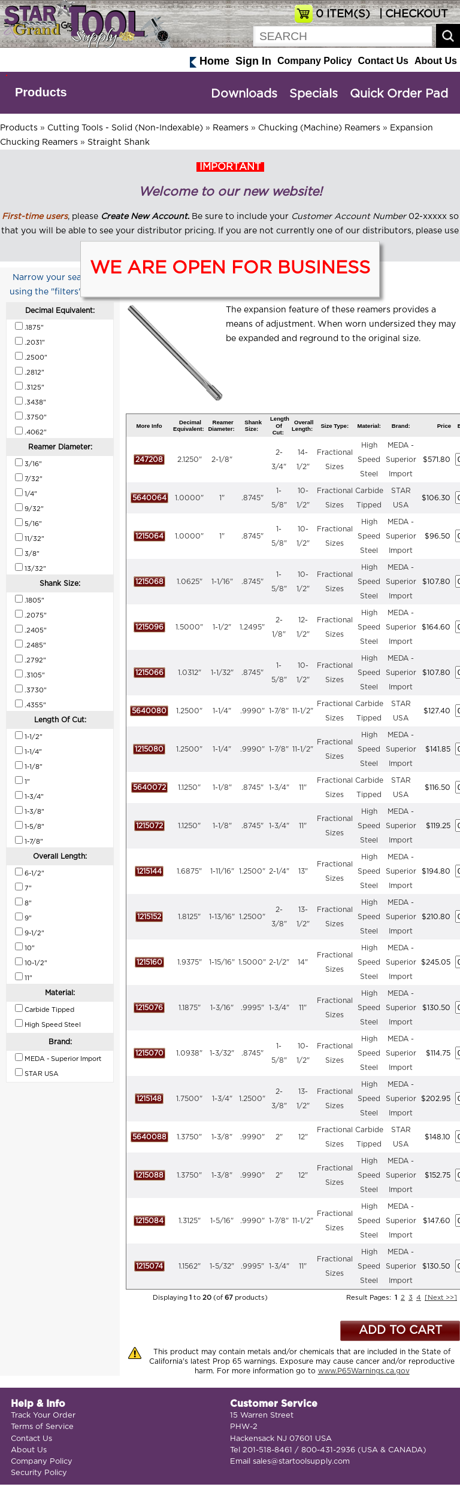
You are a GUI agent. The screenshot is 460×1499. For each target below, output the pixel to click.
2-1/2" (279, 962)
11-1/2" (302, 710)
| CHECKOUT (412, 14)
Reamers (231, 128)
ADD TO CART (400, 1330)
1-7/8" (279, 710)
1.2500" (189, 710)
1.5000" (189, 627)
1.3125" (189, 1220)
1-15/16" (222, 962)
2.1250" (189, 459)
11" (303, 787)
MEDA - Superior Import (401, 460)
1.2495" (252, 627)
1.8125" (189, 916)
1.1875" (189, 1007)
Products (41, 92)
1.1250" (189, 787)
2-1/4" (279, 871)
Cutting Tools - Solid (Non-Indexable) (125, 128)
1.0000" (189, 497)
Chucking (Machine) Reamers (319, 128)
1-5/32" (222, 1266)
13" (303, 871)
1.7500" (189, 1098)
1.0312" (189, 672)
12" (303, 1137)
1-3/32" (222, 1053)
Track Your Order (43, 1415)
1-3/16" (222, 1007)
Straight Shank (118, 142)
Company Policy (314, 61)
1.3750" (189, 1137)
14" (303, 962)
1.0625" (189, 581)
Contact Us (383, 61)
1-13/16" (222, 916)
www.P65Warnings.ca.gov (364, 1371)
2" (279, 1137)
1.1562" (189, 1266)
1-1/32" (222, 672)
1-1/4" (222, 710)
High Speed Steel (369, 460)
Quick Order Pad (399, 94)
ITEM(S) (343, 14)
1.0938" (189, 1053)
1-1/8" (222, 787)
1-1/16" (222, 581)
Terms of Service (42, 1427)
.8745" (252, 497)
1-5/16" (222, 1220)
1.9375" (189, 962)
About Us (435, 61)
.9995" (252, 1007)
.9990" (252, 710)
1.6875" (189, 871)
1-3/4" (279, 787)
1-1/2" (222, 627)
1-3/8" (221, 1137)
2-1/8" (221, 459)
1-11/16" (222, 871)
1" (222, 497)
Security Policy (39, 1473)
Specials (313, 94)
